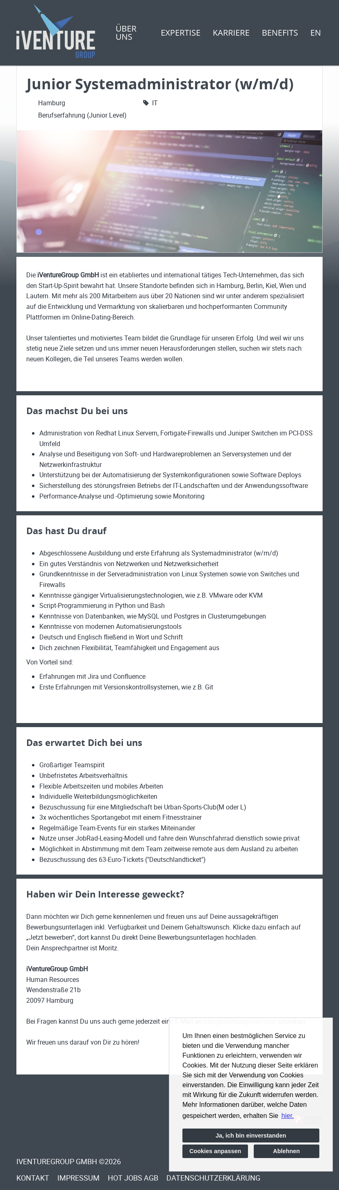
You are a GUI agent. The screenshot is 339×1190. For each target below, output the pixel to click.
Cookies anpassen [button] (215, 1151)
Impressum (78, 1178)
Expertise (180, 32)
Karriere (231, 32)
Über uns (126, 32)
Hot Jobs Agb (133, 1178)
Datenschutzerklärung (213, 1178)
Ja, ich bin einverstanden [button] (251, 1135)
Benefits (280, 32)
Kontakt (32, 1178)
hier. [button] (288, 1115)
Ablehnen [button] (286, 1151)
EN (315, 32)
